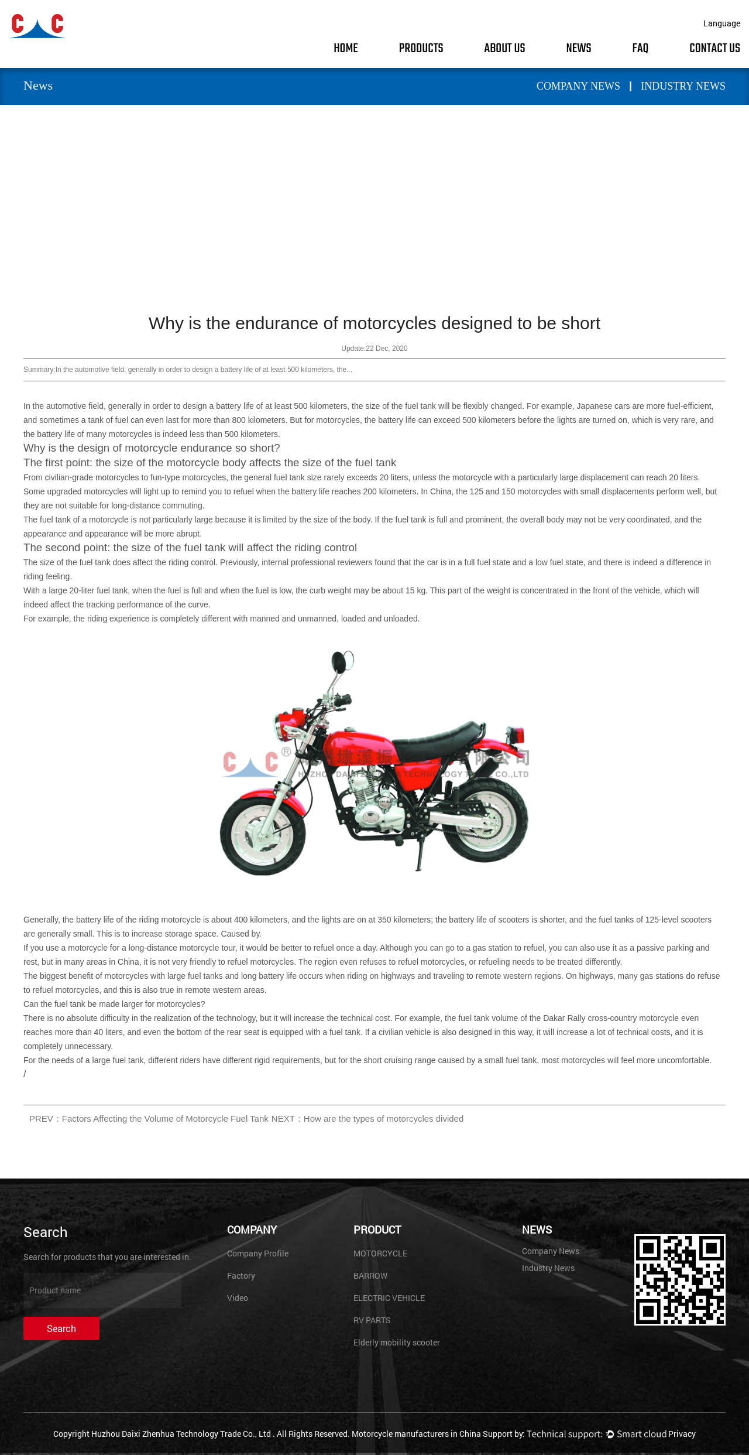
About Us (505, 48)
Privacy (682, 1433)
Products (421, 48)
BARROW (370, 1275)
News (578, 48)
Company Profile (257, 1253)
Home (346, 48)
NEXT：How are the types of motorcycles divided (367, 1118)
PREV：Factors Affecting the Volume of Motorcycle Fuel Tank (149, 1118)
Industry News (683, 86)
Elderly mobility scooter (396, 1342)
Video (237, 1297)
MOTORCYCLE (380, 1253)
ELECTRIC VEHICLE (389, 1297)
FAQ (641, 48)
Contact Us (714, 48)
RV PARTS (372, 1320)
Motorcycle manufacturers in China (416, 1433)
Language (721, 23)
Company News (578, 86)
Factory (241, 1275)
